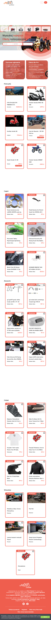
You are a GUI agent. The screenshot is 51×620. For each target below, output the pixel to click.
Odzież (38, 29)
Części (21, 29)
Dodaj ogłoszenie (30, 2)
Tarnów (30, 136)
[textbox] (8, 44)
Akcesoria (29, 29)
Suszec (8, 164)
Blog (4, 29)
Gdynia (8, 135)
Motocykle (12, 29)
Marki (19, 570)
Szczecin (9, 107)
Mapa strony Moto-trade (35, 610)
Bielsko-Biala (10, 214)
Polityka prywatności (14, 610)
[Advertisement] (25, 14)
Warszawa (9, 452)
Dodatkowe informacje (33, 618)
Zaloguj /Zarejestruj (41, 2)
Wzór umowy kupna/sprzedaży (26, 612)
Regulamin (24, 610)
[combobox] (8, 44)
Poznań (8, 542)
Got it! (44, 616)
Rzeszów (9, 513)
